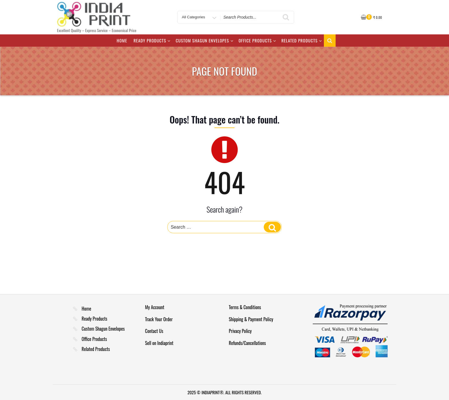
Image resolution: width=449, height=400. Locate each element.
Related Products (301, 40)
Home (122, 40)
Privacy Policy (240, 331)
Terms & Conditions (245, 307)
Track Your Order (159, 319)
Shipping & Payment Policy (251, 319)
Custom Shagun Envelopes (205, 40)
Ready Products (152, 40)
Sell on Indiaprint (159, 343)
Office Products (257, 40)
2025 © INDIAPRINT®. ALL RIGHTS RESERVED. (225, 392)
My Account (154, 307)
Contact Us (154, 331)
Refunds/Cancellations (247, 343)
